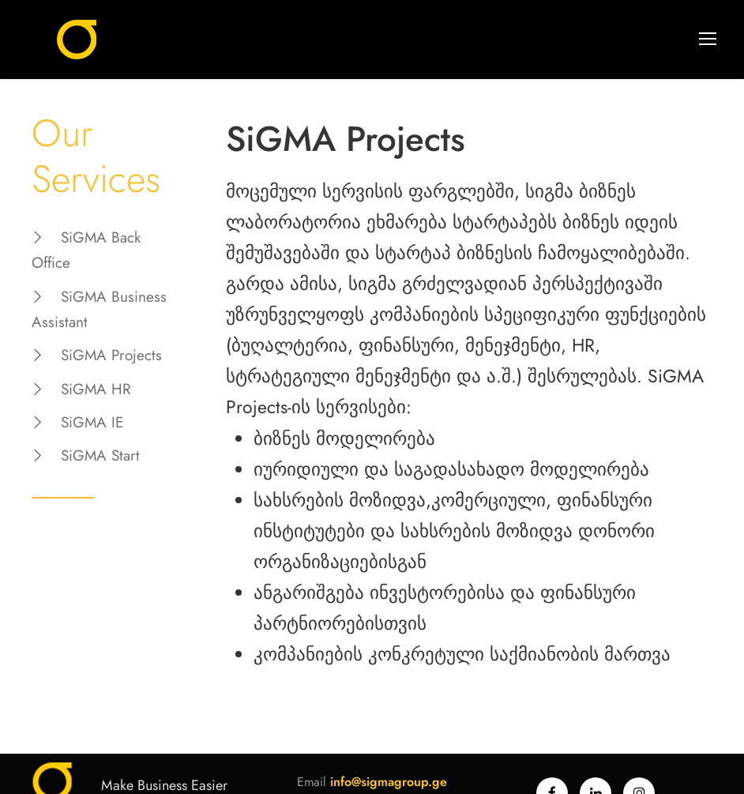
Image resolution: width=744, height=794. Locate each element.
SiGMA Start (100, 455)
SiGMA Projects (111, 355)
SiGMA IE (92, 422)
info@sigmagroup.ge (388, 782)
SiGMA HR (96, 389)
